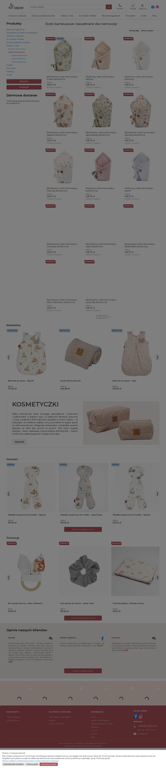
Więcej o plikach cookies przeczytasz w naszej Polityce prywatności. (30, 761)
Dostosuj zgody (32, 764)
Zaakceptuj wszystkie (48, 764)
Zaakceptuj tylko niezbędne (13, 764)
